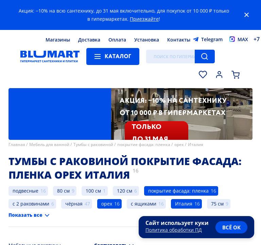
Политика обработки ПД (173, 230)
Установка (146, 39)
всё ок (231, 227)
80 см (63, 190)
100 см (93, 190)
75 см (217, 203)
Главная (16, 144)
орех (179, 144)
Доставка (89, 39)
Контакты (178, 39)
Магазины (58, 39)
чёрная (74, 203)
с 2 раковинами (31, 203)
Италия (195, 144)
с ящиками (143, 203)
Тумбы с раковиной (93, 144)
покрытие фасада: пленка (143, 144)
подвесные (25, 190)
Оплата (117, 39)
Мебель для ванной (49, 144)
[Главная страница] (50, 56)
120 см (124, 190)
